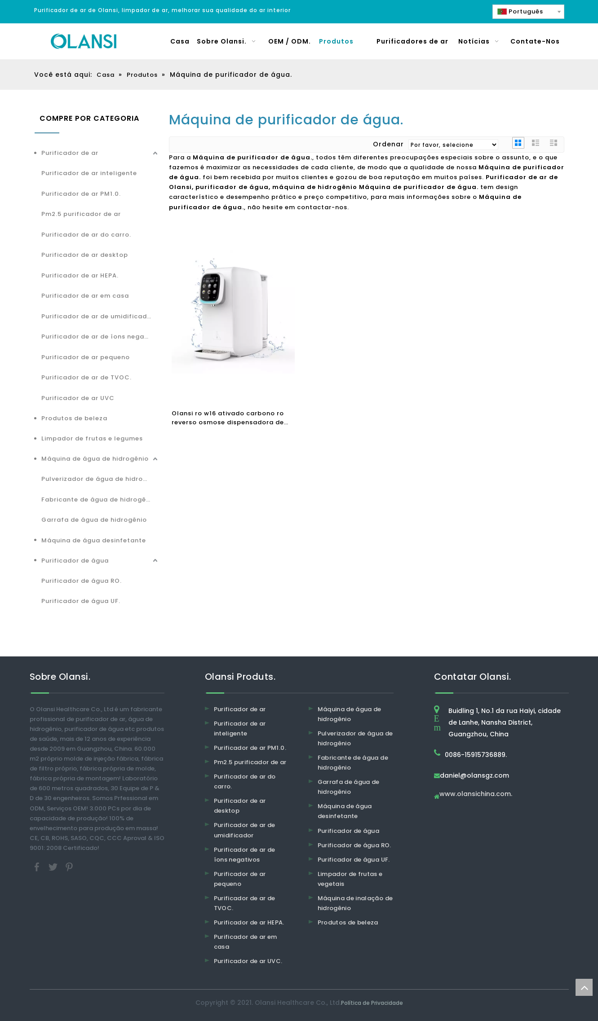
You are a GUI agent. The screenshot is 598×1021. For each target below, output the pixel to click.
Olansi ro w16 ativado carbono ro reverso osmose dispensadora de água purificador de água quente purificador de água (228, 418)
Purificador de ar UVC (78, 398)
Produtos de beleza (74, 418)
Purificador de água (75, 560)
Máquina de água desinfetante (93, 540)
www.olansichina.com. (475, 794)
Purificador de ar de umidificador (97, 316)
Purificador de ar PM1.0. (81, 193)
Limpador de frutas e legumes (92, 438)
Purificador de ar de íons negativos (100, 336)
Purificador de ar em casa (85, 295)
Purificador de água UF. (80, 601)
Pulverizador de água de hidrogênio (100, 479)
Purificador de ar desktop (84, 255)
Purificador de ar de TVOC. (86, 377)
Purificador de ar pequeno (85, 357)
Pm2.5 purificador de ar (81, 214)
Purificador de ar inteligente (89, 173)
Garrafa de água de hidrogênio (94, 519)
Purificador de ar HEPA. (80, 275)
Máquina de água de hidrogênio (95, 458)
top (584, 987)
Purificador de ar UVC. (248, 961)
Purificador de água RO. (81, 581)
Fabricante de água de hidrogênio (98, 499)
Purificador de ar (69, 153)
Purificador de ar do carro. (86, 234)
